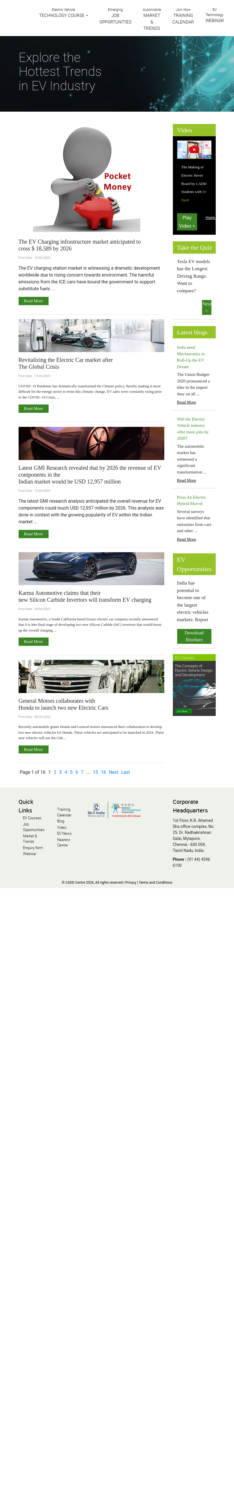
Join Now (183, 16)
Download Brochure (194, 636)
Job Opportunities (33, 827)
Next (113, 772)
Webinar (29, 853)
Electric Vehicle (62, 12)
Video (61, 827)
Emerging (115, 16)
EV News (64, 833)
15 (95, 772)
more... (212, 217)
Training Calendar (64, 812)
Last (125, 772)
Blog (60, 821)
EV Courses (32, 817)
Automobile (152, 19)
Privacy (130, 883)
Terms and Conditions (155, 883)
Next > (207, 307)
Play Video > (187, 222)
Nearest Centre (63, 842)
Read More (33, 301)
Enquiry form (33, 847)
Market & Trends (30, 838)
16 (103, 772)
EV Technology (214, 15)
